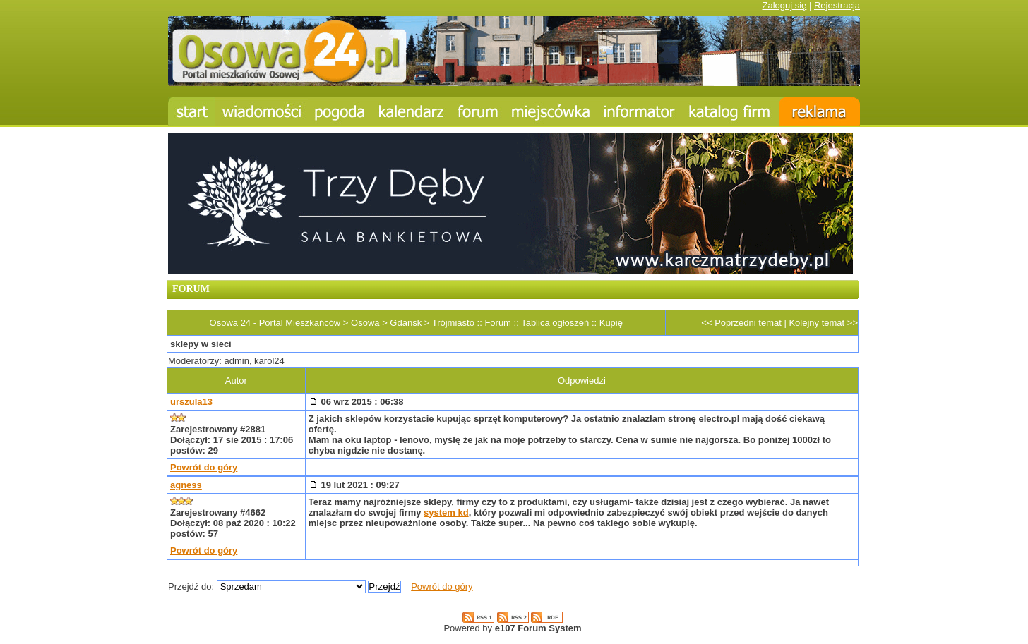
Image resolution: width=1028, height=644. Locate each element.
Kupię (611, 322)
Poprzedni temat (748, 322)
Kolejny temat (816, 322)
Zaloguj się (784, 5)
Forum (497, 322)
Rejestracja (837, 5)
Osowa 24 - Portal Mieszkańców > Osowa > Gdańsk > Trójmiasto (342, 322)
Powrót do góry (203, 467)
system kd (446, 512)
